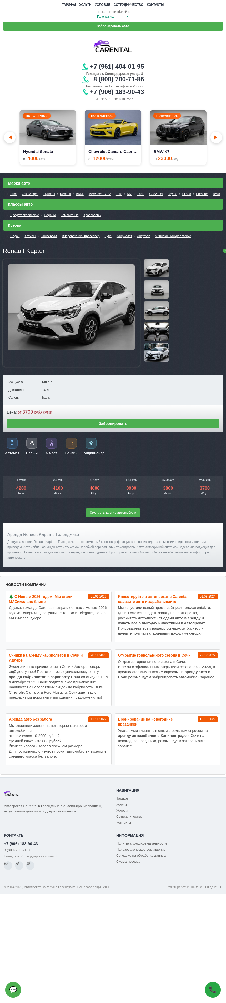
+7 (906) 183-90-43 (21, 843)
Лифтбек (143, 236)
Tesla (216, 194)
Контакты (155, 5)
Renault (65, 194)
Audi (13, 194)
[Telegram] (19, 865)
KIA (129, 194)
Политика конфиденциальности (141, 843)
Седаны (50, 215)
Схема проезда (128, 861)
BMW (79, 194)
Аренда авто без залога (30, 719)
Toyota (172, 194)
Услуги (85, 5)
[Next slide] (216, 137)
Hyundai (49, 194)
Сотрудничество (128, 5)
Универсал (49, 236)
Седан (14, 236)
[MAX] (30, 865)
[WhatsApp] (8, 865)
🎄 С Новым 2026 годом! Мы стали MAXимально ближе (40, 599)
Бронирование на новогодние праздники (145, 721)
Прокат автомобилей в (112, 12)
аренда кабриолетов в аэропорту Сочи (44, 677)
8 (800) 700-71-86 (17, 850)
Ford (119, 194)
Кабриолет (124, 236)
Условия (102, 5)
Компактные (69, 215)
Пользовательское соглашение (140, 849)
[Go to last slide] (10, 137)
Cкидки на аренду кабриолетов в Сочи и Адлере (46, 657)
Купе (108, 236)
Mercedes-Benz (100, 194)
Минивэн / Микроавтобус (173, 236)
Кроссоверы (92, 215)
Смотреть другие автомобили (113, 512)
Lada (140, 194)
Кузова (14, 225)
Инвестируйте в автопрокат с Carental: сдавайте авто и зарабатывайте (153, 599)
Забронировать (113, 423)
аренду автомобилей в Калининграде (152, 735)
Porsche (202, 194)
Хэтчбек (30, 236)
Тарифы (69, 5)
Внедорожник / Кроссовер (80, 236)
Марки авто (19, 183)
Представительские (24, 215)
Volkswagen (30, 194)
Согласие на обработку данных (141, 855)
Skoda (186, 194)
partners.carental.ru (192, 607)
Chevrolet (156, 194)
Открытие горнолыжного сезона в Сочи (154, 655)
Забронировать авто (113, 26)
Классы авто (20, 204)
